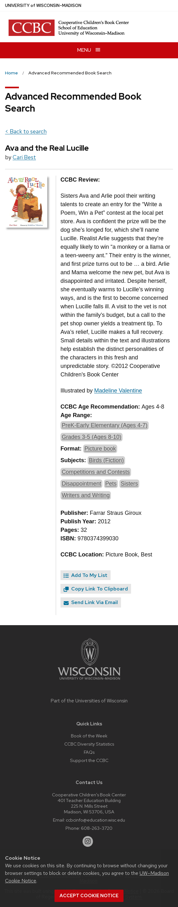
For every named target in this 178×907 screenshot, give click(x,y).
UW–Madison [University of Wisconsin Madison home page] (43, 5)
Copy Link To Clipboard (96, 588)
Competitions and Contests (96, 472)
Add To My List (85, 575)
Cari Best (24, 157)
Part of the (89, 701)
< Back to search (26, 131)
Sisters (129, 483)
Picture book (100, 448)
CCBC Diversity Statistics (89, 744)
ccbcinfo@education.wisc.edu (95, 820)
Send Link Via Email (91, 602)
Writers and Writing (86, 495)
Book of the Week (89, 736)
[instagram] (88, 841)
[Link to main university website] (89, 680)
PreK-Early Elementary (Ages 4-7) (104, 425)
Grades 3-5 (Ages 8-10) (91, 437)
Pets (111, 483)
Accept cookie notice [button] (89, 895)
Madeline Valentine (118, 390)
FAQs (89, 752)
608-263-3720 (96, 828)
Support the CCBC (89, 760)
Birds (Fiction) (106, 460)
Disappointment (81, 483)
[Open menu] (89, 50)
